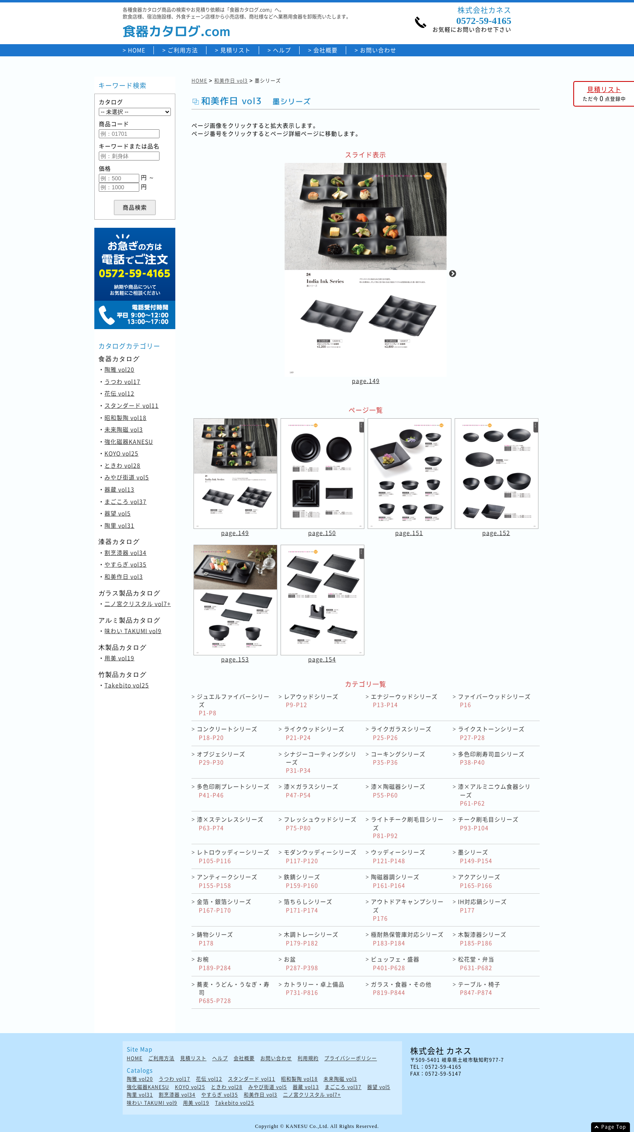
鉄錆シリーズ (302, 881)
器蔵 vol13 (119, 489)
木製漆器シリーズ (482, 938)
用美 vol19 (119, 658)
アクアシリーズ (479, 881)
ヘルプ (282, 50)
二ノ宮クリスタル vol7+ (137, 603)
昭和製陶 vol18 (125, 417)
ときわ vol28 (122, 465)
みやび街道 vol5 (126, 477)
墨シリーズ (475, 856)
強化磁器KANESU (128, 441)
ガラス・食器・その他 (401, 988)
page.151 (409, 533)
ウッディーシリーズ (398, 856)
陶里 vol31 (119, 525)
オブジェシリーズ (221, 758)
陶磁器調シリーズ (395, 881)
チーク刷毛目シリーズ (488, 823)
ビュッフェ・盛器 (395, 963)
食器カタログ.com (176, 31)
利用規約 (308, 1058)
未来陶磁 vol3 (123, 429)
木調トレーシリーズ (311, 938)
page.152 (496, 533)
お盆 (301, 963)
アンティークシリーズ (227, 881)
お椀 (214, 963)
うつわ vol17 (122, 381)
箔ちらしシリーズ (308, 905)
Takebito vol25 (126, 685)
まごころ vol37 (125, 501)
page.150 (322, 533)
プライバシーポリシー (350, 1058)
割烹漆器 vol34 (125, 552)
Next (453, 274)
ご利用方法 (183, 50)
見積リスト (235, 50)
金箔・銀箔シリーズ (224, 905)
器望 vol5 (117, 513)
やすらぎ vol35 (125, 564)
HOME (136, 50)
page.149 (366, 381)
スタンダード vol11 (131, 405)
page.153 (235, 659)
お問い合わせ (378, 50)
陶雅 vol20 (119, 369)
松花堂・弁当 (476, 963)
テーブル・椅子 (479, 988)
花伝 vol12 (119, 393)
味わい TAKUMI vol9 (133, 631)
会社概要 (325, 50)
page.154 (322, 659)
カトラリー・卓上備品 (314, 988)
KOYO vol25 (121, 453)
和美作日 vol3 (123, 576)
